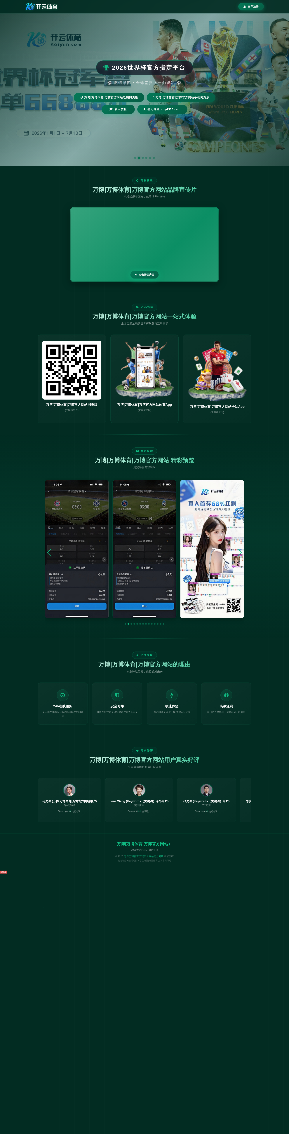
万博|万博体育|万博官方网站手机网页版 (181, 97)
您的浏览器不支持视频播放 (144, 244)
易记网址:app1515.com (162, 109)
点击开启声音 (144, 274)
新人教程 (118, 109)
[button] (125, 624)
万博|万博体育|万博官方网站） (144, 843)
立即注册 (251, 6)
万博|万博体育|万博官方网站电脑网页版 (109, 97)
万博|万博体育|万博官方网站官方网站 (143, 856)
